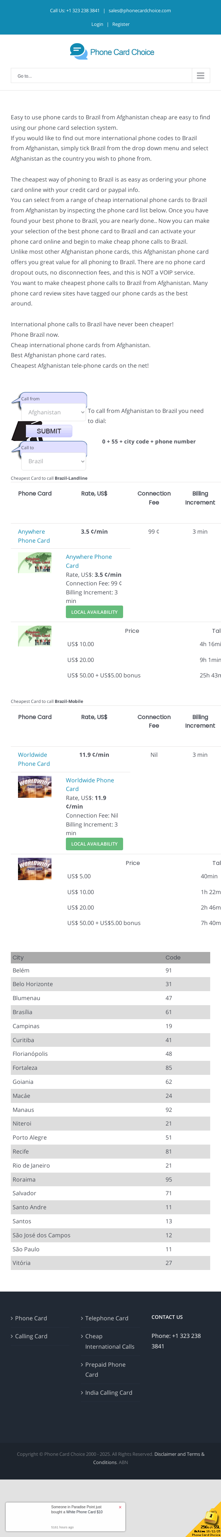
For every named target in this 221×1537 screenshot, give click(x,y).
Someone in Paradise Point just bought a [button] (77, 1509)
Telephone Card (106, 1318)
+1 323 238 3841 (83, 10)
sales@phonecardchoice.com (140, 10)
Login (97, 24)
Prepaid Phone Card (105, 1370)
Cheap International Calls (110, 1341)
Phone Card (31, 1318)
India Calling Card (108, 1392)
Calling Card (31, 1336)
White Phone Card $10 (84, 1512)
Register (121, 24)
